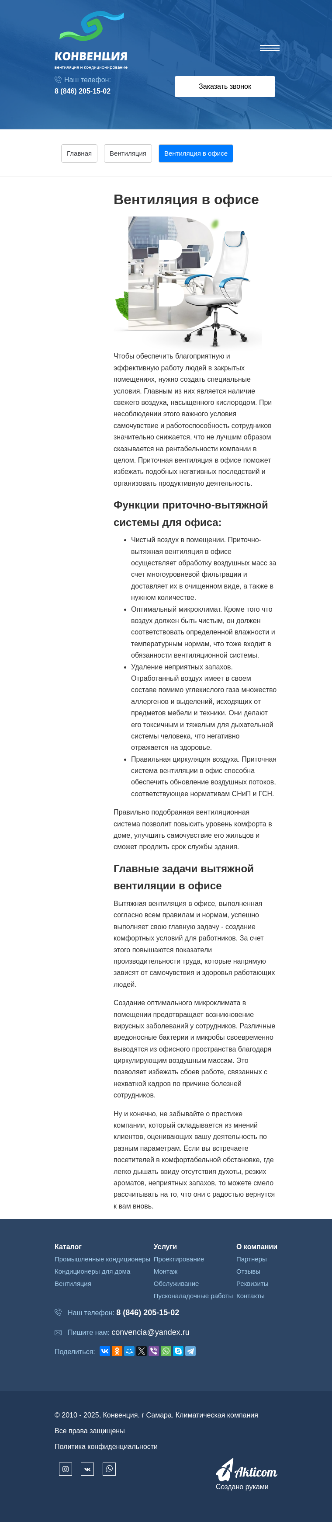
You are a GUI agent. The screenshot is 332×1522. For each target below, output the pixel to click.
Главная (79, 153)
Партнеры (251, 1259)
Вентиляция (73, 1283)
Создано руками (242, 1487)
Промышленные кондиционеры (102, 1259)
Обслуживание (176, 1283)
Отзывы (248, 1271)
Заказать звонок (225, 86)
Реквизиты (252, 1283)
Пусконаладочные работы (193, 1295)
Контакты (250, 1295)
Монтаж (165, 1271)
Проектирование (179, 1259)
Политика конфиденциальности (106, 1446)
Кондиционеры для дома (92, 1271)
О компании (256, 1246)
